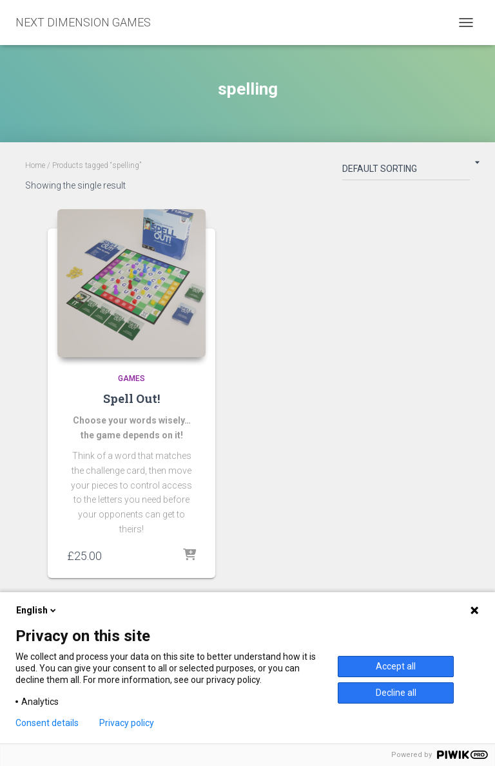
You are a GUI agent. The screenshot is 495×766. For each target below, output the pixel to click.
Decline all (396, 692)
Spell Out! (131, 398)
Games (131, 378)
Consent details (47, 723)
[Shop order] (406, 171)
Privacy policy (126, 723)
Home (35, 165)
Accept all (396, 666)
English (37, 610)
